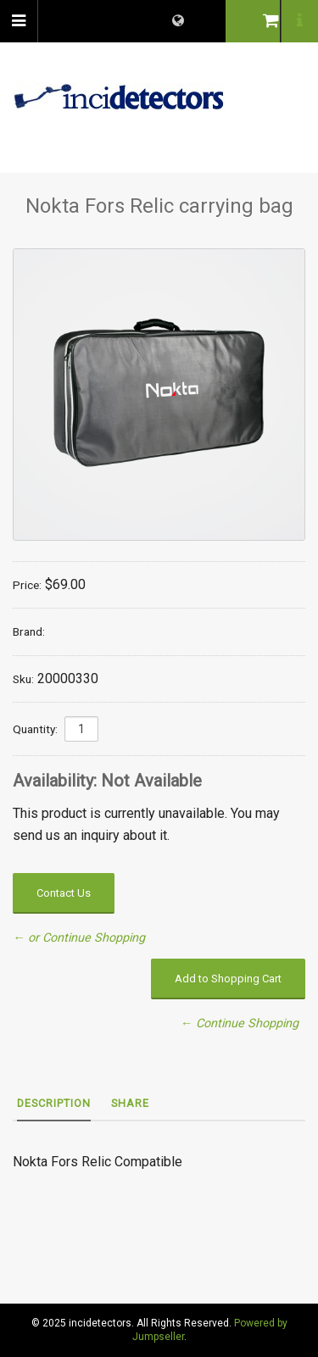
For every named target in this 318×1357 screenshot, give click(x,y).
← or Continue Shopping (79, 938)
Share (130, 1103)
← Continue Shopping (239, 1023)
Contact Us (63, 893)
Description (54, 1103)
